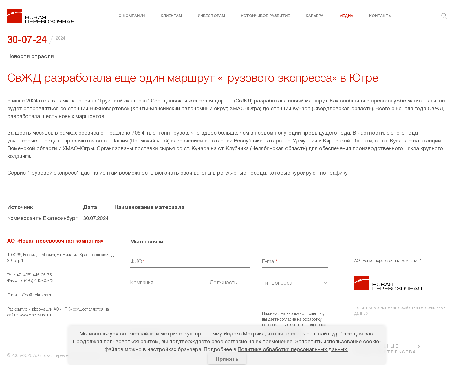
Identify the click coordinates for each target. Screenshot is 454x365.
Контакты (380, 16)
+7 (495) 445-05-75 (34, 275)
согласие (288, 320)
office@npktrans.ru (36, 295)
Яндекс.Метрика (244, 334)
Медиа (346, 16)
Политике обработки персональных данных (293, 349)
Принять (227, 359)
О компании (131, 16)
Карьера (314, 16)
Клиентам (171, 16)
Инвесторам (211, 16)
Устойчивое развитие (265, 16)
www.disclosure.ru (35, 315)
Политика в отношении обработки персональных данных (400, 311)
